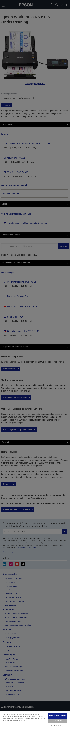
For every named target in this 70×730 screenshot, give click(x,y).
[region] (35, 720)
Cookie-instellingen (57, 726)
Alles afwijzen (57, 720)
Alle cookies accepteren (57, 715)
